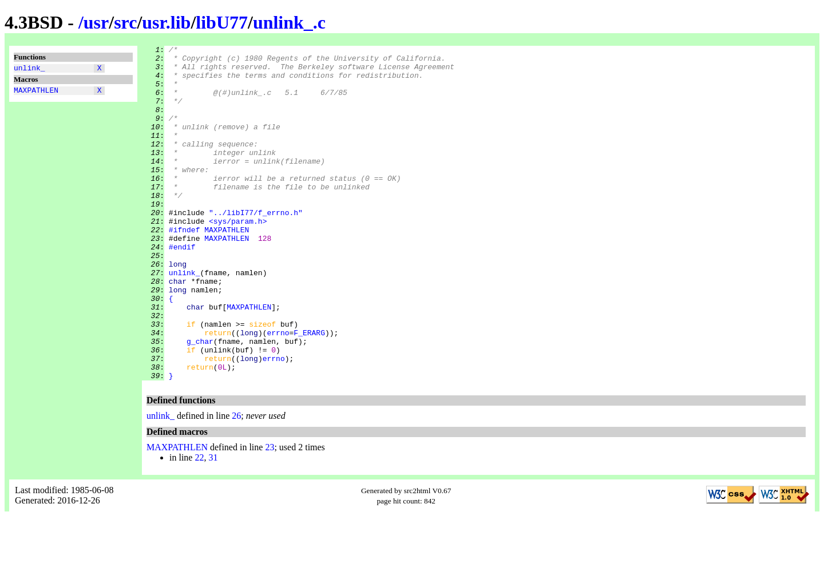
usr (96, 22)
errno (278, 391)
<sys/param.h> (238, 257)
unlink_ (29, 69)
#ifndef (184, 267)
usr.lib (166, 22)
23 (269, 514)
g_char (200, 401)
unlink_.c (289, 22)
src (125, 22)
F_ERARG (309, 391)
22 (199, 524)
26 (236, 482)
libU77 (222, 22)
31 (212, 524)
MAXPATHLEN (36, 93)
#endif (182, 288)
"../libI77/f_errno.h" (256, 246)
